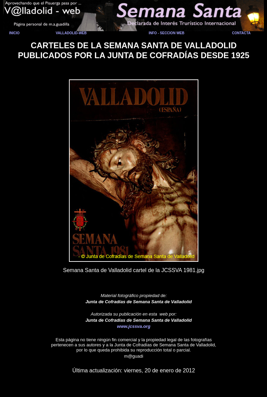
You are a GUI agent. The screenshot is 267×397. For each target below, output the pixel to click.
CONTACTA (241, 33)
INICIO (14, 33)
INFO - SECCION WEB (166, 33)
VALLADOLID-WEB (71, 33)
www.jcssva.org (134, 326)
